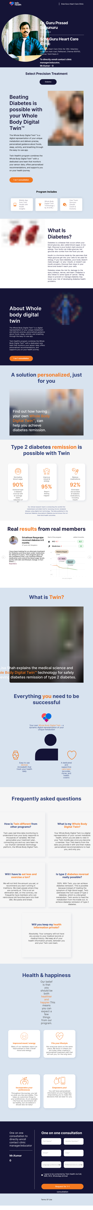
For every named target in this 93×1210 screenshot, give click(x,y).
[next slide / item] (89, 557)
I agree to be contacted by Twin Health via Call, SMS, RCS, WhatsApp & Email (63, 1175)
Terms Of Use (46, 1199)
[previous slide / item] (3, 557)
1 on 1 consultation (21, 180)
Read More (13, 564)
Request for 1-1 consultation (62, 1187)
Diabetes (48, 82)
